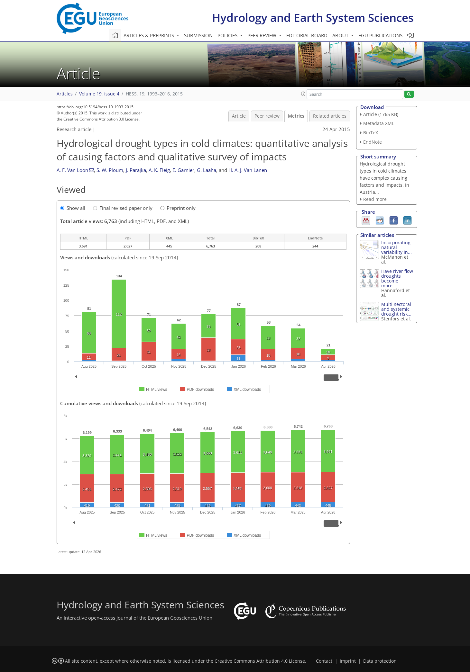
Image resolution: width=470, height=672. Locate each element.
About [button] (341, 35)
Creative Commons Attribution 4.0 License (260, 661)
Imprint (348, 661)
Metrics (296, 116)
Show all (72, 208)
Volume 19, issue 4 (99, 94)
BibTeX (370, 133)
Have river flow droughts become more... (397, 278)
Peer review (267, 116)
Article (239, 116)
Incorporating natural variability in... (396, 247)
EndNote (372, 142)
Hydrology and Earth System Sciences (313, 17)
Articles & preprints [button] (149, 35)
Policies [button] (228, 35)
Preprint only (178, 208)
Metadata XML (378, 123)
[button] (303, 94)
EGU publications (380, 35)
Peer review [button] (262, 35)
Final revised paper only (122, 208)
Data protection (380, 661)
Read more (375, 199)
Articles (65, 94)
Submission (198, 35)
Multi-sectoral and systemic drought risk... (396, 309)
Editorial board (306, 35)
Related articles (329, 116)
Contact (324, 661)
